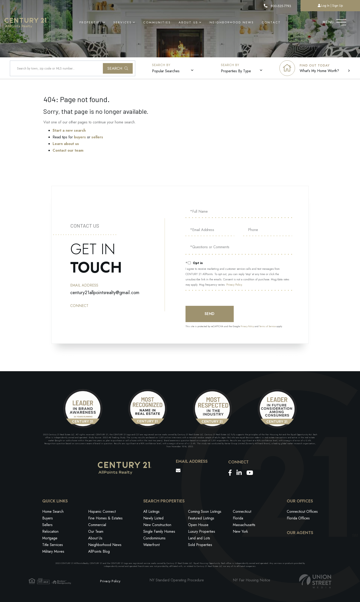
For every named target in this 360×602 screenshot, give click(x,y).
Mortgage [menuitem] (49, 538)
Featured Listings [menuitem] (201, 518)
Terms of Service (267, 326)
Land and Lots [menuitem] (199, 538)
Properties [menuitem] (90, 22)
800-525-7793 (277, 6)
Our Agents (300, 533)
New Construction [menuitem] (157, 524)
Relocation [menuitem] (50, 531)
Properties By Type (236, 71)
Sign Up (337, 5)
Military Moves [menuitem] (53, 551)
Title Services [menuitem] (52, 544)
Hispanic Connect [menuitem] (102, 511)
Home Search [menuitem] (53, 511)
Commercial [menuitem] (97, 524)
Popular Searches (166, 71)
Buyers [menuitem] (47, 518)
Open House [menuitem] (198, 524)
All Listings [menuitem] (151, 511)
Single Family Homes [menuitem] (159, 531)
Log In (325, 5)
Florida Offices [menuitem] (298, 518)
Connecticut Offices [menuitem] (302, 511)
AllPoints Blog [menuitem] (99, 551)
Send (210, 313)
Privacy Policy (234, 285)
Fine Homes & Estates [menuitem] (105, 518)
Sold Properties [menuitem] (200, 544)
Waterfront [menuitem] (151, 544)
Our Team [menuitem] (95, 531)
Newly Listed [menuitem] (153, 518)
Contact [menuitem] (271, 22)
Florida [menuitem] (238, 518)
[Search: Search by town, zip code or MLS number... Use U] (72, 68)
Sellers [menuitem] (47, 524)
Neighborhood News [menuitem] (232, 22)
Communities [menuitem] (157, 22)
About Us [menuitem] (188, 22)
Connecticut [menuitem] (242, 511)
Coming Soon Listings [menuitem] (204, 511)
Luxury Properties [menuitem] (201, 531)
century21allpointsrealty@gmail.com (104, 292)
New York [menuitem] (240, 531)
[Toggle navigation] (341, 21)
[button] (118, 68)
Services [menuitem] (122, 22)
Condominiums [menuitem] (154, 538)
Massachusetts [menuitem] (244, 524)
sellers (97, 137)
